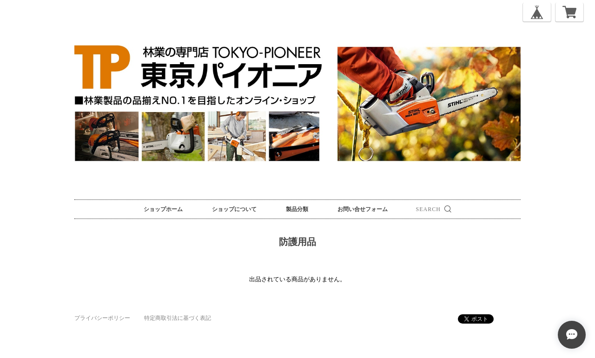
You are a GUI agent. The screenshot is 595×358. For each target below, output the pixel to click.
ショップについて (234, 209)
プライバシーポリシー (102, 318)
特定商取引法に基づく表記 (177, 318)
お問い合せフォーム (362, 209)
